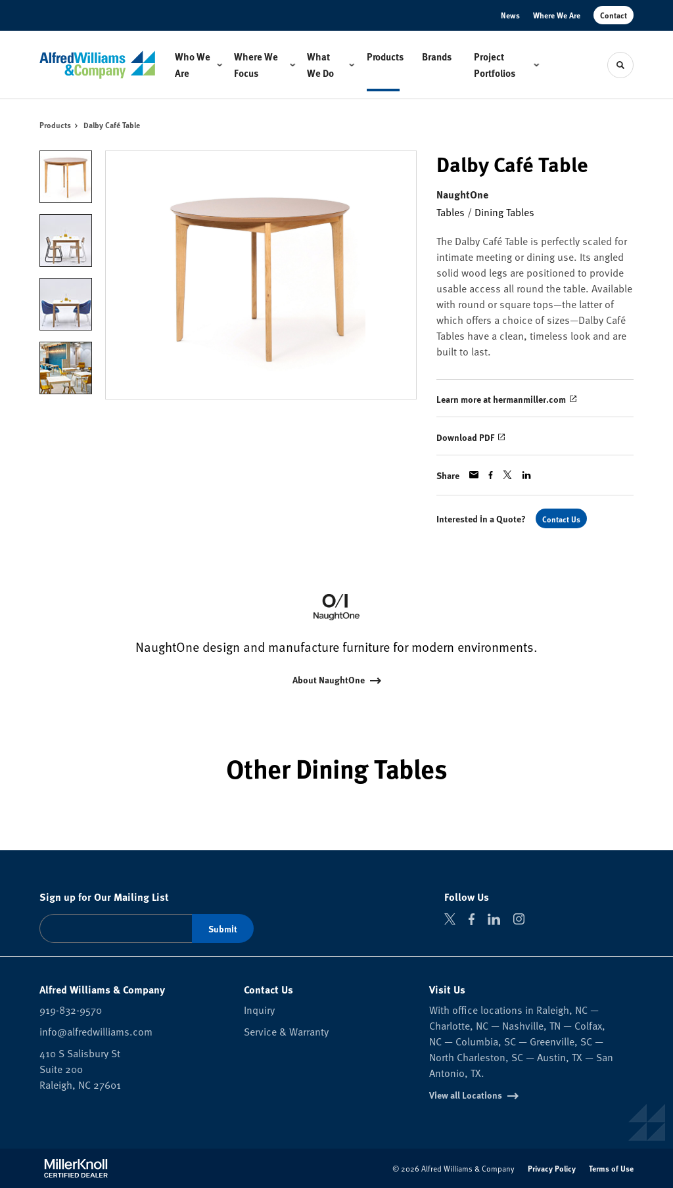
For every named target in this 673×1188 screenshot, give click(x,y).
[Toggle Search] (620, 65)
